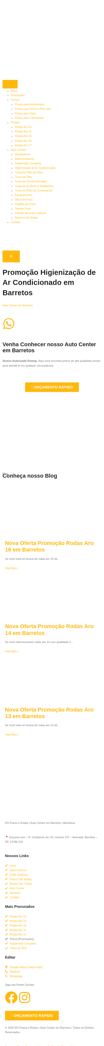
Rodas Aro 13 (23, 126)
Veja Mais (12, 568)
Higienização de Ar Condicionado (35, 167)
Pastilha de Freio (25, 204)
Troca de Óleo (23, 176)
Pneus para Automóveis (29, 104)
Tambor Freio (23, 208)
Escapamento (23, 194)
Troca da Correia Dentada (30, 181)
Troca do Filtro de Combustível (33, 190)
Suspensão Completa (28, 163)
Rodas (15, 122)
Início (14, 90)
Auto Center (18, 149)
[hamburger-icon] (10, 84)
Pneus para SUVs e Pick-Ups (33, 108)
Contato (15, 222)
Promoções (18, 95)
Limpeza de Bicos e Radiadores (34, 185)
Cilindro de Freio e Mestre (30, 213)
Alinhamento (22, 154)
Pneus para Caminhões (29, 117)
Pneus (15, 99)
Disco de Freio (24, 199)
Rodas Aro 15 (23, 135)
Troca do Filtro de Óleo (29, 172)
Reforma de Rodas (26, 217)
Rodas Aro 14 (23, 131)
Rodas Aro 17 (23, 145)
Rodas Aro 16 (23, 140)
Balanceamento (24, 158)
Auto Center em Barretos (18, 305)
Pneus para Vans (25, 113)
